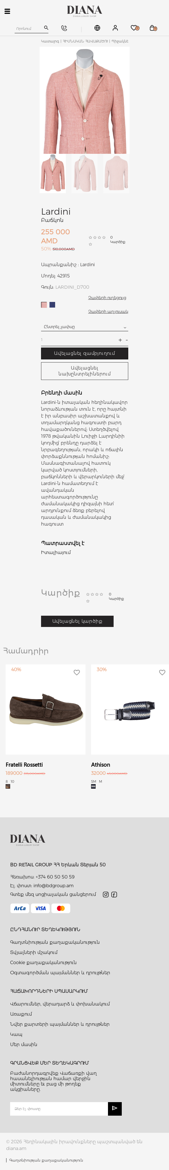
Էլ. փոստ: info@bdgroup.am (42, 885)
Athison (100, 764)
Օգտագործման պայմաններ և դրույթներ (60, 972)
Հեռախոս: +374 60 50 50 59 (42, 877)
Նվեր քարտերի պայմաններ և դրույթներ (60, 1024)
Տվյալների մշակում (33, 952)
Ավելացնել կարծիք (77, 621)
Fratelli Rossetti (24, 764)
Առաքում (21, 1014)
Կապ (16, 1034)
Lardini (56, 211)
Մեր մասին (23, 1044)
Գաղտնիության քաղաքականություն (55, 942)
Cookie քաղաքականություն (43, 962)
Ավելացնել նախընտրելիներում (84, 371)
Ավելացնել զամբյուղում (84, 353)
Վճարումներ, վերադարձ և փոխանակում (60, 1004)
